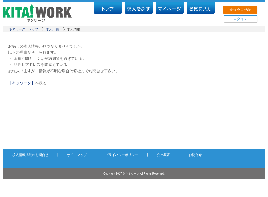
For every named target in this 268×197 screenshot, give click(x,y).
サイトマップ (77, 155)
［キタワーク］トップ (21, 29)
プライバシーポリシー (121, 155)
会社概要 (163, 155)
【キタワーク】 (21, 83)
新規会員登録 (240, 10)
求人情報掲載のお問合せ (30, 155)
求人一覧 (52, 29)
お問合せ (195, 155)
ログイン (240, 19)
